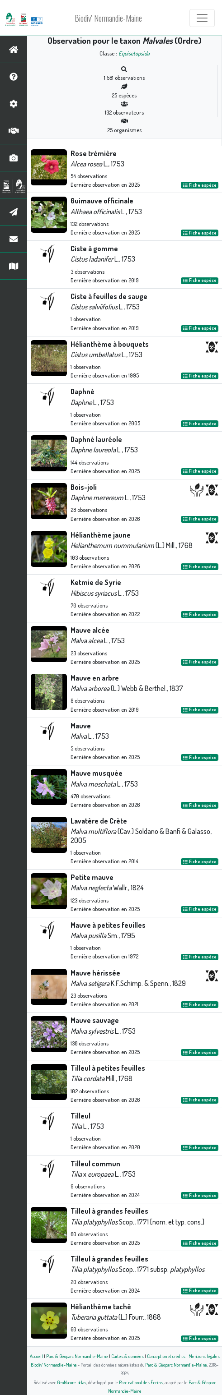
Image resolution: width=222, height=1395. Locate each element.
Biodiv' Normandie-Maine (108, 18)
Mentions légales (204, 1356)
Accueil (36, 1356)
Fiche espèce (200, 185)
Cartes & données (127, 1356)
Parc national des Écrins (141, 1382)
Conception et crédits (166, 1356)
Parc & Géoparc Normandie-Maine (77, 1356)
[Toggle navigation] (202, 18)
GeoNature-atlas (71, 1382)
